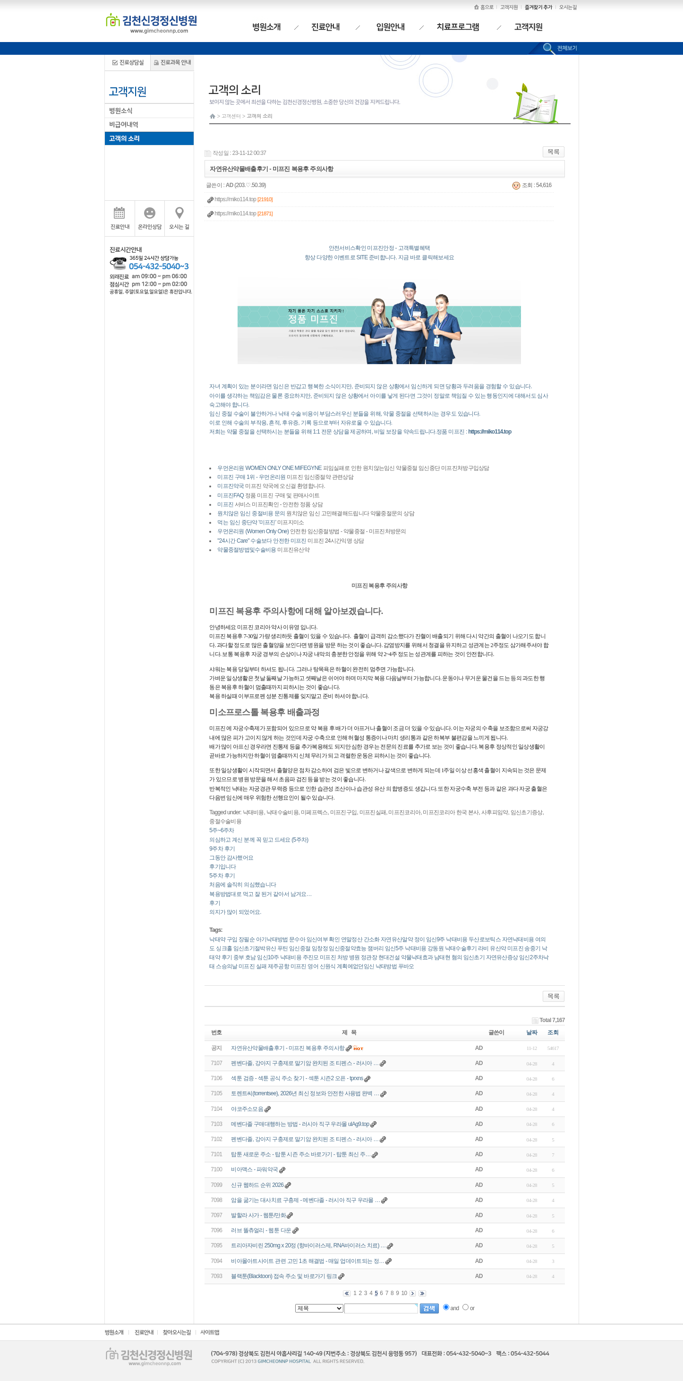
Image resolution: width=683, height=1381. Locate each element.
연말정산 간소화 (360, 939)
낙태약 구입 (223, 939)
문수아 (297, 939)
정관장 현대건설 (380, 957)
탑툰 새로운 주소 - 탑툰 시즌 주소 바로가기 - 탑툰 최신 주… (300, 1154)
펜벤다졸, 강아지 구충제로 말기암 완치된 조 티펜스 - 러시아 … (304, 1063)
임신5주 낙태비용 (406, 948)
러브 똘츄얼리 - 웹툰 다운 (261, 1230)
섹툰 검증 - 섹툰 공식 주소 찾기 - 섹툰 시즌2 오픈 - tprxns (297, 1078)
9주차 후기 (222, 848)
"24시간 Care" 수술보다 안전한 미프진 (261, 540)
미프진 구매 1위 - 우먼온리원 (251, 477)
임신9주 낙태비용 (447, 939)
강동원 (435, 948)
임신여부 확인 (323, 939)
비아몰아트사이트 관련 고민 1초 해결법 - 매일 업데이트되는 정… (307, 1261)
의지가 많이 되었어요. (235, 912)
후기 (214, 903)
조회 (552, 1032)
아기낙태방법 (272, 939)
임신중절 (299, 948)
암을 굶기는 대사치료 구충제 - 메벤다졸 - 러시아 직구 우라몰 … (305, 1200)
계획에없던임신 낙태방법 (367, 966)
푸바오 (406, 966)
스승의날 (226, 966)
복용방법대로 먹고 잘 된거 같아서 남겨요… (260, 894)
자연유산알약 (397, 939)
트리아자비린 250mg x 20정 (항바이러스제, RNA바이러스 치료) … (308, 1245)
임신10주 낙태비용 (279, 957)
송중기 (532, 948)
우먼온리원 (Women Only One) (253, 531)
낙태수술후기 (461, 948)
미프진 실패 (252, 966)
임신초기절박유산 (254, 948)
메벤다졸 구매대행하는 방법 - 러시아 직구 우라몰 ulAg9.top (300, 1124)
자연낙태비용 (518, 939)
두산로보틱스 (485, 939)
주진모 (311, 957)
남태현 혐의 (448, 957)
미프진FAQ (230, 495)
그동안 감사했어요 (231, 857)
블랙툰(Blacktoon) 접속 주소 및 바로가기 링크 (284, 1276)
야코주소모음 (247, 1109)
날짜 (531, 1032)
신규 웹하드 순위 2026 (257, 1185)
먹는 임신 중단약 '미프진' (246, 522)
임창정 (320, 948)
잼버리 (375, 948)
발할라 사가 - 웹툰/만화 (258, 1215)
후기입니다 (222, 866)
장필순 (247, 939)
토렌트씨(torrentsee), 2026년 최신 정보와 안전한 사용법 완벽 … (305, 1093)
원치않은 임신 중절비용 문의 (251, 513)
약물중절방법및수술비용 (246, 549)
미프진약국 (230, 486)
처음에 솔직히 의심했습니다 (242, 884)
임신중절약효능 (347, 948)
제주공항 (278, 966)
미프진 (225, 504)
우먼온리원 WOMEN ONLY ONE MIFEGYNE (269, 468)
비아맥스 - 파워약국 (254, 1169)
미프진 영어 (304, 966)
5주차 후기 (222, 875)
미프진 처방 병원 (339, 957)
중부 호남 (244, 957)
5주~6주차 (221, 830)
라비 (483, 948)
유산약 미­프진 (506, 948)
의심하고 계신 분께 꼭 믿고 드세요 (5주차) (258, 839)
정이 (419, 939)
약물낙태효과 (417, 957)
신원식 (328, 966)
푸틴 (282, 948)
